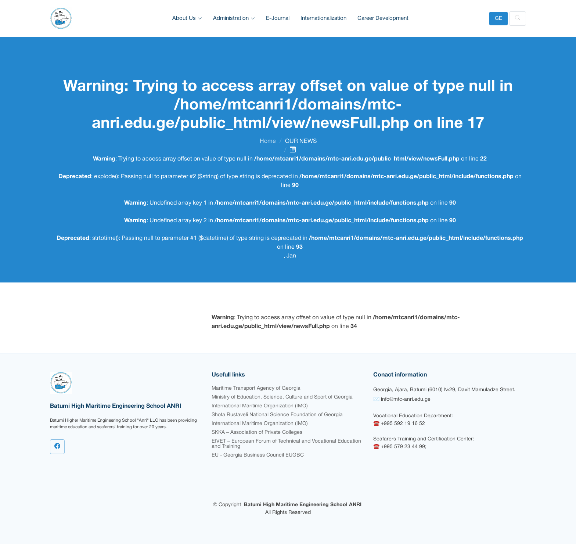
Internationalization (323, 18)
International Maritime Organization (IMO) (260, 406)
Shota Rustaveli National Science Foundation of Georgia (277, 414)
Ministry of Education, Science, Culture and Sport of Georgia (282, 397)
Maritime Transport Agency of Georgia (256, 388)
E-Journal (277, 18)
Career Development (382, 18)
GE (498, 18)
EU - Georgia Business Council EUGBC (258, 455)
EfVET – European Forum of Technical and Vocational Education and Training (286, 444)
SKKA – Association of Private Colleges (257, 432)
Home (268, 141)
